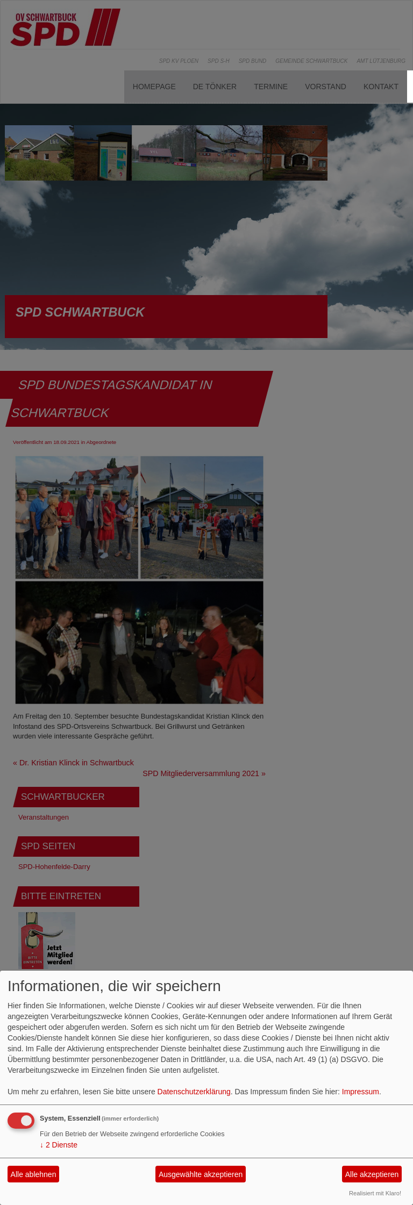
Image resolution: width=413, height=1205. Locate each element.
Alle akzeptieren (372, 1174)
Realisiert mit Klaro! (375, 1193)
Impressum (360, 1091)
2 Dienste (58, 1145)
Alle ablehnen (33, 1174)
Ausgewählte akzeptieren (201, 1174)
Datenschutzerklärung (194, 1091)
